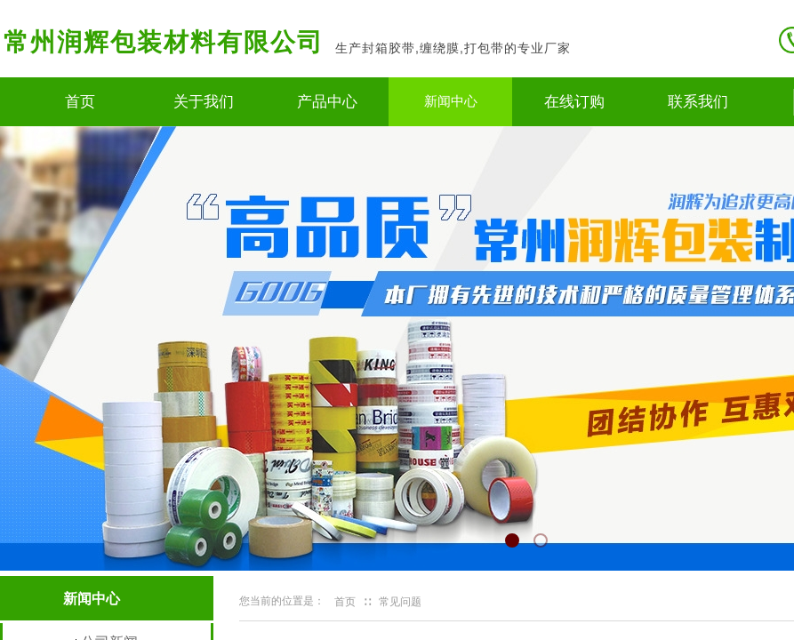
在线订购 (574, 101)
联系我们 (698, 101)
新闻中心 (450, 101)
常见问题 (400, 602)
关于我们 (203, 101)
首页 (80, 101)
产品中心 (327, 101)
